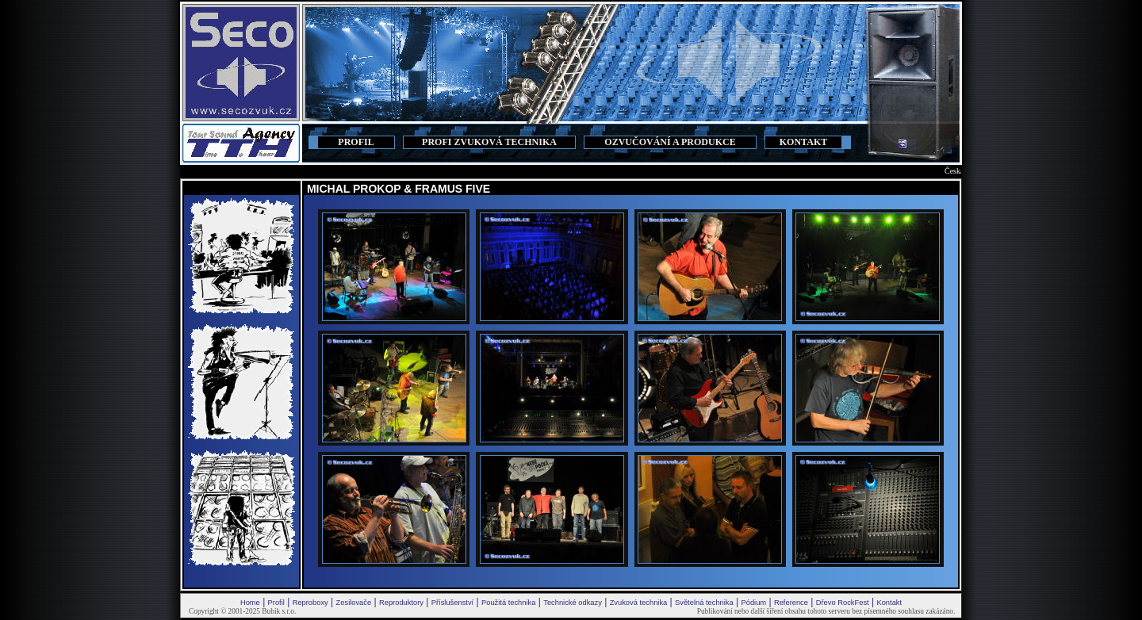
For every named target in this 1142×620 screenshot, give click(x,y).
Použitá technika (508, 603)
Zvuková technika (639, 603)
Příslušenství (452, 603)
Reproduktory (401, 603)
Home (250, 603)
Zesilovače (354, 603)
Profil (276, 603)
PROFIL (356, 141)
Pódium (753, 603)
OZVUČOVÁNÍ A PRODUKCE (669, 141)
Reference (791, 603)
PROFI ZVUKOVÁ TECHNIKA (489, 141)
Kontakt (889, 603)
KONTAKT (803, 141)
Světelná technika (704, 603)
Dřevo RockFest (842, 603)
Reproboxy (310, 603)
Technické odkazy (572, 603)
